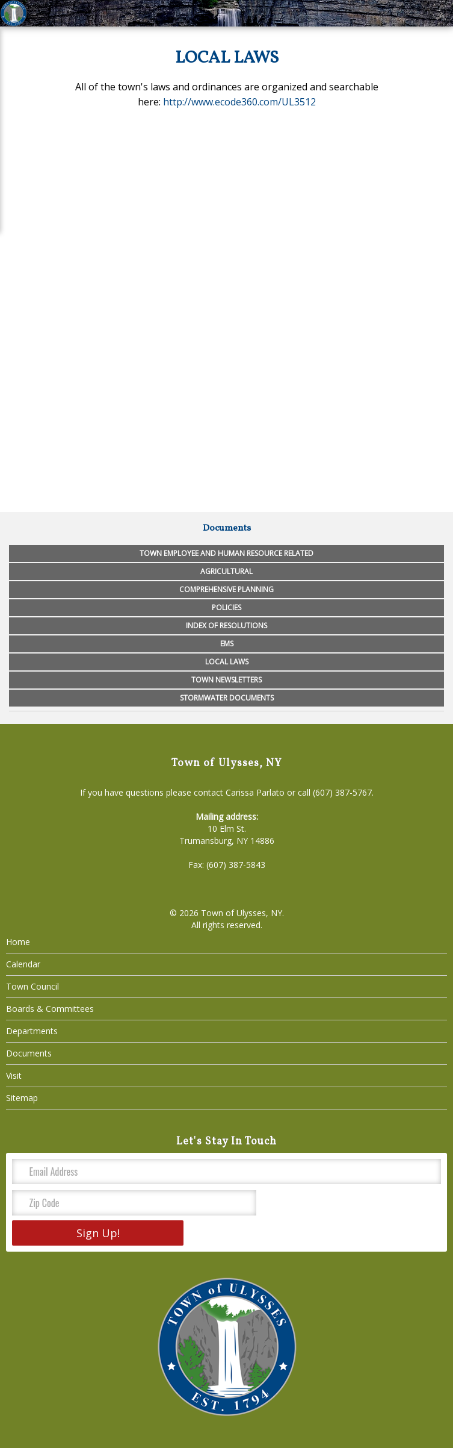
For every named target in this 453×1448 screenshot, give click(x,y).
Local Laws (226, 662)
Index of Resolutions (226, 625)
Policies (226, 607)
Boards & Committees (50, 1008)
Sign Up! (98, 1233)
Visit (14, 1075)
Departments (32, 1031)
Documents (29, 1053)
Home (18, 941)
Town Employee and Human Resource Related (226, 553)
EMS (226, 643)
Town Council (32, 986)
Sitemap (22, 1097)
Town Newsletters (226, 680)
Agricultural (226, 571)
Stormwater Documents (227, 698)
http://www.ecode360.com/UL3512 (239, 101)
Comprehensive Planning (226, 589)
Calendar (23, 964)
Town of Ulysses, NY (241, 913)
